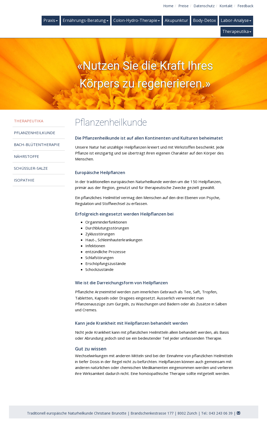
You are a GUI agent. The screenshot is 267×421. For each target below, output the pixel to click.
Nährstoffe (26, 156)
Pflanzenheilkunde (34, 132)
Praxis (50, 20)
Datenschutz (204, 5)
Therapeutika (236, 31)
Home (168, 5)
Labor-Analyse (236, 20)
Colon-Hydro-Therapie (136, 20)
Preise (183, 5)
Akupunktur (176, 20)
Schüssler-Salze (31, 168)
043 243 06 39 (221, 413)
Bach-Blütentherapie (37, 144)
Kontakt (226, 5)
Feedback (245, 5)
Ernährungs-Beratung (85, 20)
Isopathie (24, 180)
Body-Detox (204, 20)
